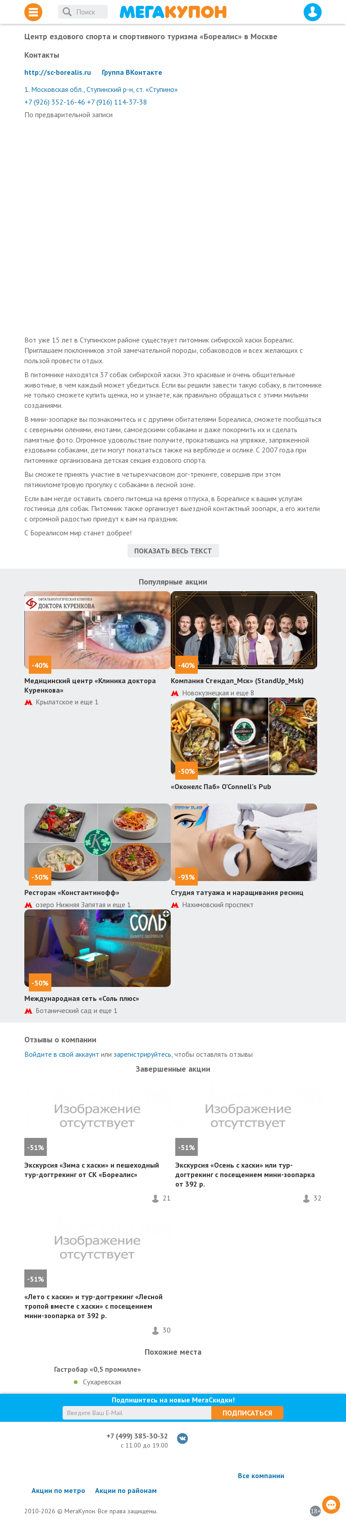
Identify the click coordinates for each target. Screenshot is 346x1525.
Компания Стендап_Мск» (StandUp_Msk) (237, 680)
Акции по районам (126, 1490)
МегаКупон (173, 12)
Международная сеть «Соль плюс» (81, 998)
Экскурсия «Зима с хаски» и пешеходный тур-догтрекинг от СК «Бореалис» (91, 1169)
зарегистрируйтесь (142, 1054)
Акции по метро (58, 1490)
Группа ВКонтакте (132, 72)
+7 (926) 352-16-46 (54, 101)
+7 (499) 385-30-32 (137, 1435)
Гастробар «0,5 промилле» (97, 1369)
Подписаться (247, 1412)
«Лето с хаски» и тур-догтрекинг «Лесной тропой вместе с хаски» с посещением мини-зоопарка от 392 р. (93, 1306)
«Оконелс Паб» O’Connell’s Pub (221, 786)
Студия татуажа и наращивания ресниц (237, 892)
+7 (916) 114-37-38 (117, 101)
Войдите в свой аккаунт (61, 1054)
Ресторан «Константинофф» (71, 892)
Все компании (261, 1475)
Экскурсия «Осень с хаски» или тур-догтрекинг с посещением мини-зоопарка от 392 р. (245, 1174)
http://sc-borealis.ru (57, 72)
